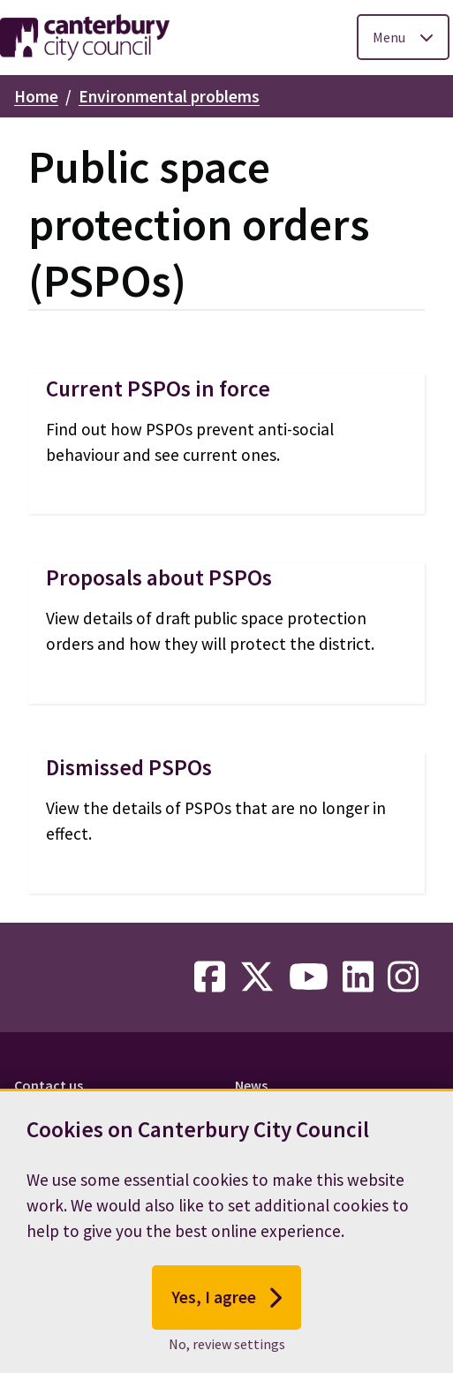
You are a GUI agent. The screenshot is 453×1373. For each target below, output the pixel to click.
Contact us (48, 1085)
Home (36, 96)
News (251, 1085)
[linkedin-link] (358, 977)
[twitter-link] (257, 977)
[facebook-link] (209, 977)
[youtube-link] (308, 977)
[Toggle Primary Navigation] (403, 37)
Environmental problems (169, 96)
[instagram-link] (403, 977)
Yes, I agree (226, 1301)
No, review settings (227, 1348)
